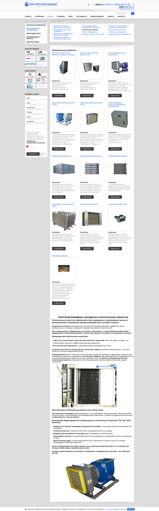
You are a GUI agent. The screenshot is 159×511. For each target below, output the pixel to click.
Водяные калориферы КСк (61, 156)
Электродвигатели (33, 33)
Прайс (70, 16)
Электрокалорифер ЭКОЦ (117, 204)
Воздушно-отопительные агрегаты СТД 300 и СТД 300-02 (63, 53)
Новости (110, 16)
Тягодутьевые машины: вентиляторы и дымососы (62, 38)
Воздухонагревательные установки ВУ (117, 53)
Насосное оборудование (36, 25)
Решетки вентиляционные (117, 30)
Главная (28, 16)
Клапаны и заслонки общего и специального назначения (119, 26)
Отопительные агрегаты (90, 30)
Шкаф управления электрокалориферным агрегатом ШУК (116, 104)
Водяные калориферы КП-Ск (90, 156)
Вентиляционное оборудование (40, 21)
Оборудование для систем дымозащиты (62, 30)
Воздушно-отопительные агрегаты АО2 (89, 53)
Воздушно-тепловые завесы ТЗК (93, 34)
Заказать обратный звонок (126, 8)
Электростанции (32, 42)
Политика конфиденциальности (116, 509)
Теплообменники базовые (117, 156)
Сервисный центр (97, 16)
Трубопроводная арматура (32, 37)
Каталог (50, 16)
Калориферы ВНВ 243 (60, 256)
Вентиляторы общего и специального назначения (62, 26)
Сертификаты (81, 16)
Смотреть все (42, 64)
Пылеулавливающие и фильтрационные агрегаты (91, 26)
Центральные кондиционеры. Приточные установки (63, 34)
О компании (39, 16)
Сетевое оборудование (89, 32)
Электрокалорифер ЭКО (89, 204)
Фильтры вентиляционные (118, 32)
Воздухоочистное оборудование (119, 34)
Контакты (121, 16)
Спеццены (61, 16)
